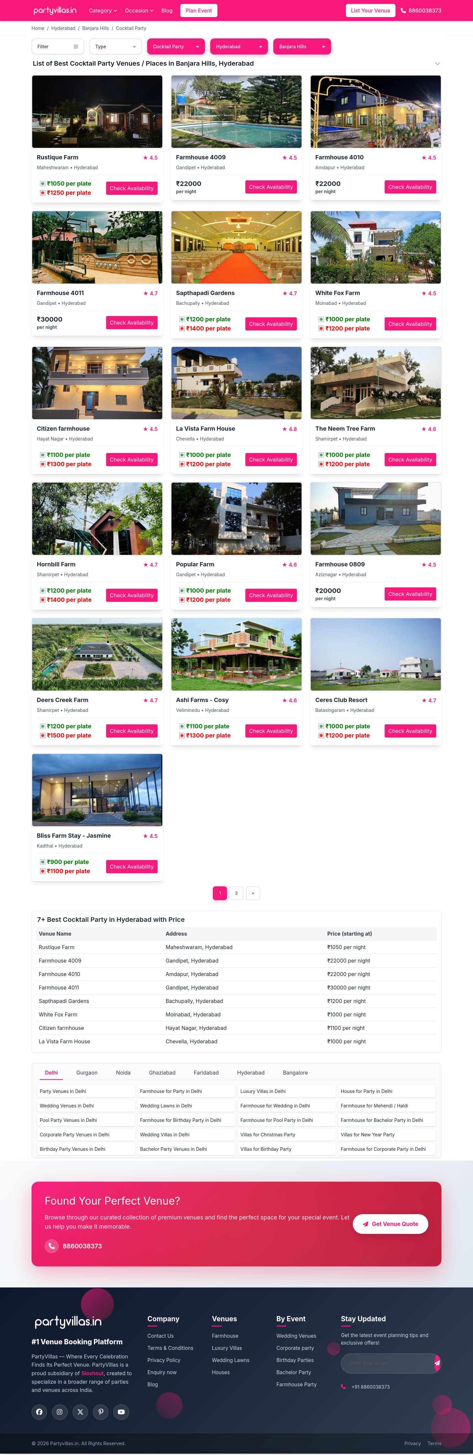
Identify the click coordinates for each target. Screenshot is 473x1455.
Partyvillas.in (64, 1444)
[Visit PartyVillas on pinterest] (104, 1413)
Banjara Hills (95, 28)
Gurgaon (87, 1073)
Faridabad (206, 1073)
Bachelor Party (286, 1373)
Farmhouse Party (289, 1385)
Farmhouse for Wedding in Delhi (275, 1106)
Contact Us (159, 1336)
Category (103, 10)
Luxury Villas (223, 1349)
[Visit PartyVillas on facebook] (40, 1413)
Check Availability (132, 188)
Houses (216, 1373)
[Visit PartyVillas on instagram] (61, 1413)
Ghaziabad (162, 1073)
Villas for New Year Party (368, 1135)
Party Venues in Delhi (63, 1092)
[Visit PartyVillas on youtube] (125, 1413)
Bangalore (295, 1073)
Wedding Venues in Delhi (67, 1106)
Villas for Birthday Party (265, 1149)
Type (115, 46)
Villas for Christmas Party (267, 1135)
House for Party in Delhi (367, 1092)
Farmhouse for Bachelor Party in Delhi (382, 1121)
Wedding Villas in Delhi (165, 1135)
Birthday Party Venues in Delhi (72, 1149)
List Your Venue (370, 10)
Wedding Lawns (226, 1361)
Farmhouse (221, 1336)
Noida (123, 1073)
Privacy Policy (162, 1361)
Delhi (51, 1073)
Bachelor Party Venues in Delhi (173, 1149)
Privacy (412, 1444)
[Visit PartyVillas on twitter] (82, 1413)
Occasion (139, 10)
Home (38, 28)
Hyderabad (63, 28)
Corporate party (287, 1349)
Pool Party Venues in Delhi (68, 1121)
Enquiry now (161, 1373)
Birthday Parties (287, 1361)
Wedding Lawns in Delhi (166, 1106)
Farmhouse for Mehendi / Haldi (374, 1106)
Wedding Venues (288, 1336)
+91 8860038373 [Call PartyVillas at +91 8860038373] (359, 1387)
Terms (434, 1444)
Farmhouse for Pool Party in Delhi (276, 1121)
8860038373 (421, 10)
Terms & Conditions (169, 1349)
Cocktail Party (131, 28)
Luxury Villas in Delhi (262, 1092)
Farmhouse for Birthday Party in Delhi (180, 1121)
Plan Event (199, 10)
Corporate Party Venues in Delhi (74, 1135)
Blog (167, 10)
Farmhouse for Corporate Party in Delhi (383, 1149)
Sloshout (92, 1374)
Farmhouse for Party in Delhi (171, 1092)
